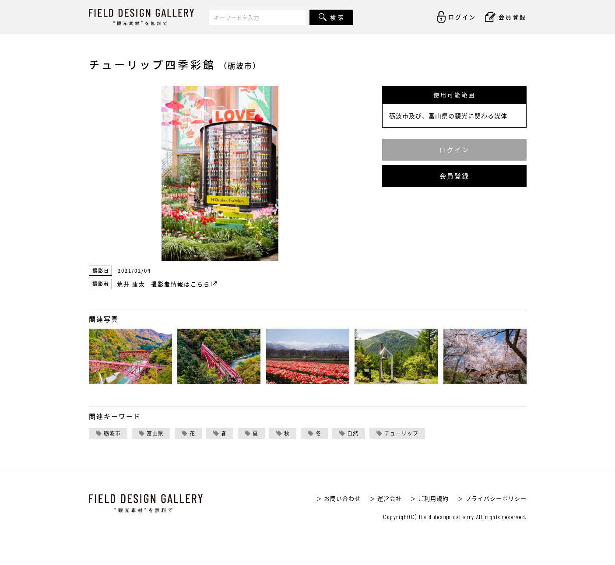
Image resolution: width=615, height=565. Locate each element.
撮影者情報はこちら (184, 284)
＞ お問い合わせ (338, 498)
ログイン (454, 149)
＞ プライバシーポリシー (492, 498)
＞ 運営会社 (385, 498)
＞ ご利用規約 (429, 498)
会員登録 (454, 176)
